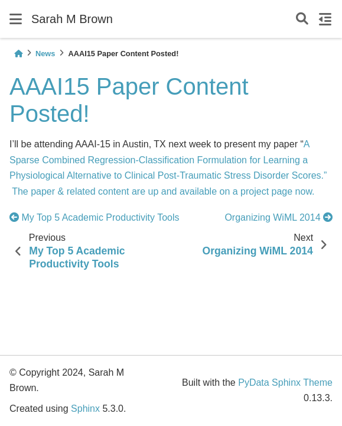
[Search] (302, 19)
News (45, 53)
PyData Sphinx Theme (285, 382)
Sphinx (85, 409)
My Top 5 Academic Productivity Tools (95, 217)
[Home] (18, 53)
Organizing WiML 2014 (278, 217)
